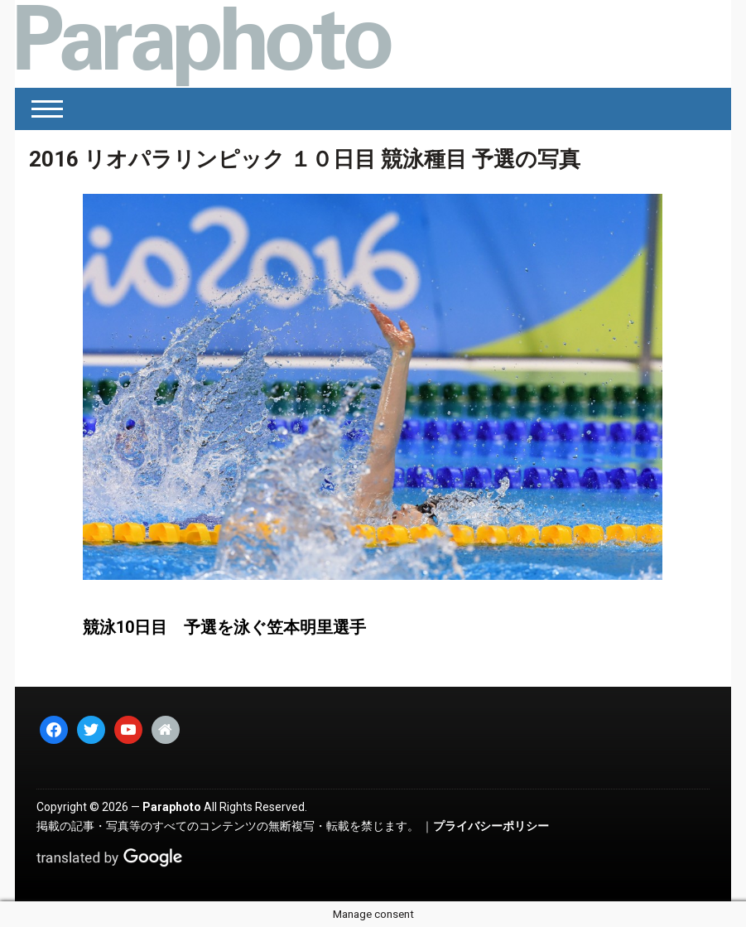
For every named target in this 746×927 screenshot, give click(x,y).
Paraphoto (171, 807)
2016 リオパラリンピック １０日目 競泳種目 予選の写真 (304, 159)
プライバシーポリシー (491, 826)
